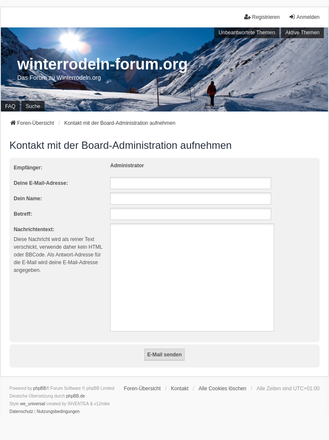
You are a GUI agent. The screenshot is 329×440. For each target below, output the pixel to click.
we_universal (32, 403)
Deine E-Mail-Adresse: (41, 183)
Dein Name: (28, 199)
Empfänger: (28, 168)
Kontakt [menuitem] (179, 389)
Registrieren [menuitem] (262, 17)
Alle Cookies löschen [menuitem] (222, 389)
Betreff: (23, 214)
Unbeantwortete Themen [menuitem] (246, 33)
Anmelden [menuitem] (304, 17)
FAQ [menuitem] (10, 106)
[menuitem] (21, 412)
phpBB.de (75, 396)
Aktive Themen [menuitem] (302, 33)
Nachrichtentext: (34, 229)
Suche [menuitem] (33, 106)
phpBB (39, 388)
